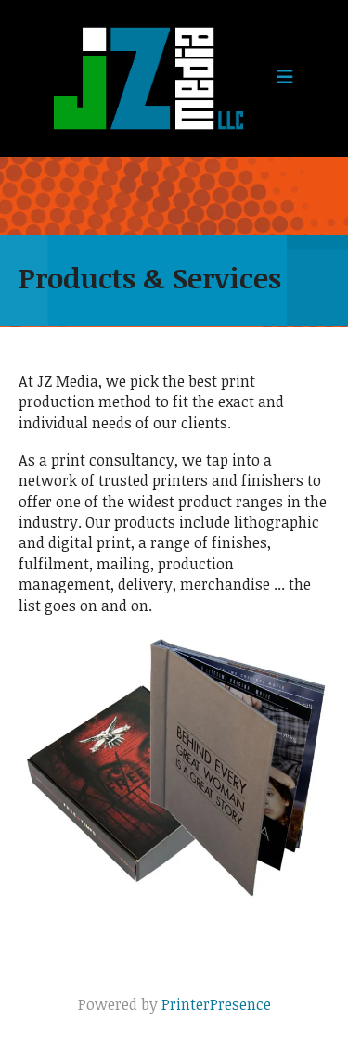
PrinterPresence (216, 1004)
